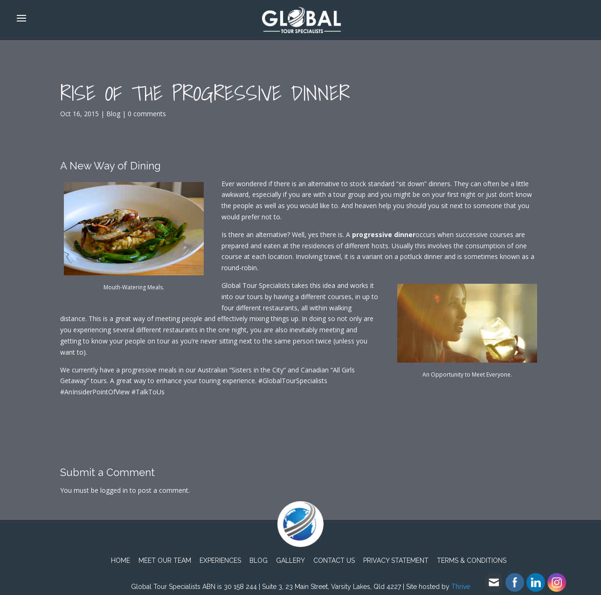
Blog (113, 113)
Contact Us (334, 560)
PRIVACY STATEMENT (395, 560)
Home (120, 560)
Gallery (290, 560)
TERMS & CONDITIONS (471, 560)
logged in (114, 490)
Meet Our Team (164, 560)
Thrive (460, 586)
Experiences (220, 560)
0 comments (147, 113)
